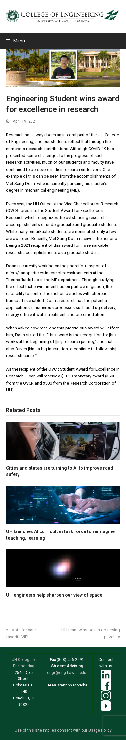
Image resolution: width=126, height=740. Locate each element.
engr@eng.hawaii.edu (66, 672)
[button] (15, 40)
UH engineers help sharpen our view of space (54, 595)
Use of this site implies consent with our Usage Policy (63, 730)
